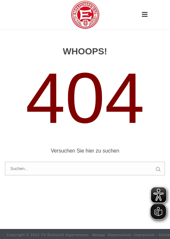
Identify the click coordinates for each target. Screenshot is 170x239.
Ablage (98, 235)
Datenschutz (119, 235)
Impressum (144, 235)
